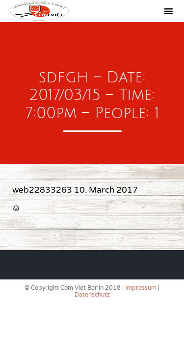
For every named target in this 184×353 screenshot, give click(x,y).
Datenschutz (92, 294)
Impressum (141, 287)
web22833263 (42, 190)
